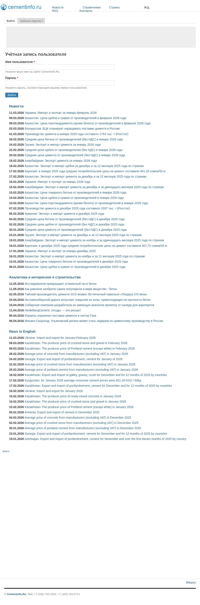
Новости (66, 7)
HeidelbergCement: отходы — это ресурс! (53, 310)
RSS (55, 10)
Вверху (191, 582)
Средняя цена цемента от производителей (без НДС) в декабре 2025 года (76, 229)
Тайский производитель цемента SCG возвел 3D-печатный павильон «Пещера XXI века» (86, 294)
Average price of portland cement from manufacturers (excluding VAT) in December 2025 (83, 428)
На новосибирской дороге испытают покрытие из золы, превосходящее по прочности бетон (88, 299)
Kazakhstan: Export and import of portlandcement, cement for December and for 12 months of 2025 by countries (98, 385)
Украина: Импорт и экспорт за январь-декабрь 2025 (60, 251)
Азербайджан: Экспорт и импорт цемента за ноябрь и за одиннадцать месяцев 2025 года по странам (94, 240)
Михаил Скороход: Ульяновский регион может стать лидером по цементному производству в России (94, 321)
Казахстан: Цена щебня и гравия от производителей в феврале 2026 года (75, 118)
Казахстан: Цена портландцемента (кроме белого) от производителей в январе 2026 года (86, 203)
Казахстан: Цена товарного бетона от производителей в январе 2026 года (75, 192)
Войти (12, 21)
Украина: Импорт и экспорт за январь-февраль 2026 (61, 112)
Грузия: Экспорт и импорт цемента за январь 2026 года (63, 144)
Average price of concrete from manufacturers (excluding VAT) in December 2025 (78, 417)
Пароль (11, 78)
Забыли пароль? (31, 21)
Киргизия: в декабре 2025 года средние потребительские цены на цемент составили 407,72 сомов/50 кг (96, 245)
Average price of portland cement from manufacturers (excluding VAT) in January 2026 (81, 369)
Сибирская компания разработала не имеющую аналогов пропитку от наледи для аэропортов (89, 305)
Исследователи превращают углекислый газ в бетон (61, 283)
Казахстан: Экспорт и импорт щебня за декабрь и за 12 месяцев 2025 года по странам (84, 166)
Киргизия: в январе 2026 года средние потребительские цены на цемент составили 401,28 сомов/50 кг (95, 171)
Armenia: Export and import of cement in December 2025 (62, 412)
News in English (22, 331)
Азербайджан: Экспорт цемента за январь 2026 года (61, 160)
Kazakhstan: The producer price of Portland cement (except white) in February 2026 (80, 348)
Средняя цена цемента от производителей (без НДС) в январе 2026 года (75, 155)
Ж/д (146, 7)
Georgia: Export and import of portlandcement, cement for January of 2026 (73, 359)
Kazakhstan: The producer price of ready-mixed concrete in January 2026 (73, 396)
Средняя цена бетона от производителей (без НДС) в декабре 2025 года (75, 219)
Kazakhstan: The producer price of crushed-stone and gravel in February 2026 (76, 343)
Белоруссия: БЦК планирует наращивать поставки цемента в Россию (72, 128)
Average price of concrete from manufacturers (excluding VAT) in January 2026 (76, 353)
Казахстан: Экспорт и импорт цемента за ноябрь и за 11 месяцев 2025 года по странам (85, 256)
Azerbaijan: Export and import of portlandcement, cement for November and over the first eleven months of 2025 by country (105, 439)
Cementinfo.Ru (16, 594)
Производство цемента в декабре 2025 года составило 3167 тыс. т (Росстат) (77, 208)
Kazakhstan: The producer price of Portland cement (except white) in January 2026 (79, 407)
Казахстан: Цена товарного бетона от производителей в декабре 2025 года (76, 261)
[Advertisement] (101, 37)
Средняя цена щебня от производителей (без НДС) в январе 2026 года (73, 150)
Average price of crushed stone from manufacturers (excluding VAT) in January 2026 (80, 364)
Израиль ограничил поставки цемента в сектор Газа (60, 315)
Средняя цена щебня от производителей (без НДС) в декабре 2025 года (74, 224)
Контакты (85, 10)
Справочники (95, 7)
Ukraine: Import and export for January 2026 (54, 391)
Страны (125, 7)
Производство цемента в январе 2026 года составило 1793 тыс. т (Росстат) (76, 134)
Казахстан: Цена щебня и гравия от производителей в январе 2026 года (74, 197)
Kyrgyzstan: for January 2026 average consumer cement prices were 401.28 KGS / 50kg (83, 380)
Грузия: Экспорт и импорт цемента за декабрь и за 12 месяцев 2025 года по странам (83, 235)
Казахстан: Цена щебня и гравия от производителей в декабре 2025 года (75, 267)
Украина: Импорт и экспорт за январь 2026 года (57, 181)
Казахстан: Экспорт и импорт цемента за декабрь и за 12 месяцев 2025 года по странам (85, 176)
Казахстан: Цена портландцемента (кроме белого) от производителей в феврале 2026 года (87, 123)
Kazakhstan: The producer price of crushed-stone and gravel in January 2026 (75, 401)
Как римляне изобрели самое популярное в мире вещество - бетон (71, 289)
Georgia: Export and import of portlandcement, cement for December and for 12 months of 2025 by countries (96, 433)
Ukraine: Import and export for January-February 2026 (60, 337)
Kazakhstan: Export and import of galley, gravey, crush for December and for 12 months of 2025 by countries (96, 375)
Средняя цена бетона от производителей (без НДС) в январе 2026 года (74, 139)
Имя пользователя (20, 62)
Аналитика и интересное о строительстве (45, 277)
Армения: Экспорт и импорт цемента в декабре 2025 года (64, 213)
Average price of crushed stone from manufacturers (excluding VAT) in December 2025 (81, 423)
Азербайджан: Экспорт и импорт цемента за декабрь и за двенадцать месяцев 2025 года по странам (94, 187)
